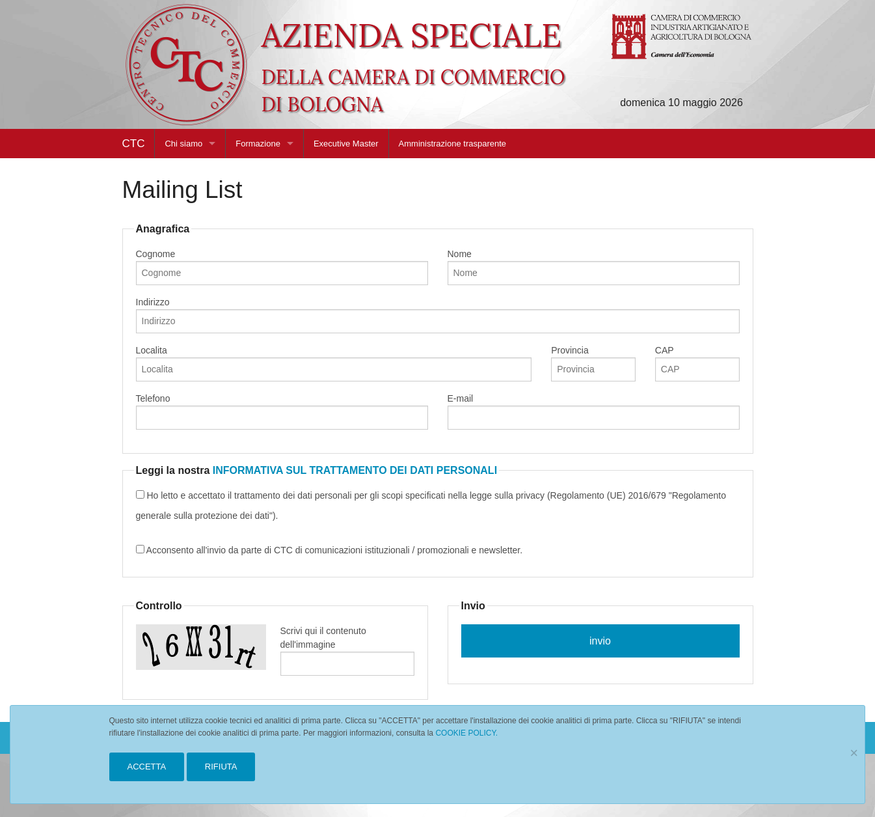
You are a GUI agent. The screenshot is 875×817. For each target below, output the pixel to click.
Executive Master (346, 143)
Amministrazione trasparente (452, 143)
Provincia (593, 363)
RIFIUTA (221, 766)
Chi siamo (183, 143)
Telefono (282, 411)
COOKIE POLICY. (466, 733)
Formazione (258, 143)
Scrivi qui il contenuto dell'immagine (347, 651)
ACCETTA (147, 766)
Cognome (282, 267)
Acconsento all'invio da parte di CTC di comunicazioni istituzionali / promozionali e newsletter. (329, 550)
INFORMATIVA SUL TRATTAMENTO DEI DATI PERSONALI (355, 470)
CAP (697, 363)
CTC (133, 143)
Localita (334, 363)
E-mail (594, 411)
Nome (594, 267)
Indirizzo (438, 315)
